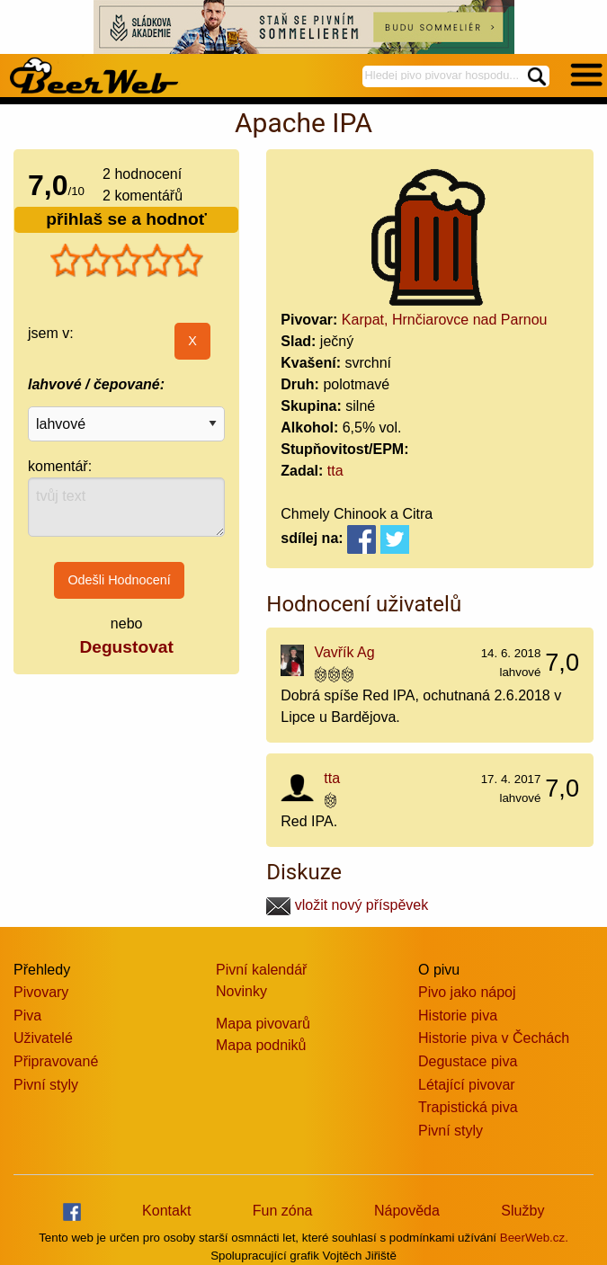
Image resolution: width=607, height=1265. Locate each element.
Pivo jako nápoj (467, 992)
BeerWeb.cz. (534, 1237)
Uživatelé (43, 1038)
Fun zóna (283, 1210)
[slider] (126, 261)
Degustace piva (467, 1061)
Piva (27, 1015)
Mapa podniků (261, 1045)
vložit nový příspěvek (347, 905)
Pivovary (40, 992)
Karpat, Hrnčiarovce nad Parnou (445, 319)
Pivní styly (45, 1084)
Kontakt (166, 1210)
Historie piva (457, 1015)
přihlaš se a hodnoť (126, 218)
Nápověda (407, 1210)
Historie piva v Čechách (493, 1038)
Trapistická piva (468, 1107)
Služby (522, 1210)
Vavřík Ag (344, 652)
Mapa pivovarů (263, 1023)
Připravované (55, 1061)
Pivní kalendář (261, 969)
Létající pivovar (466, 1084)
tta (335, 470)
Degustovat (126, 646)
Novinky (241, 991)
